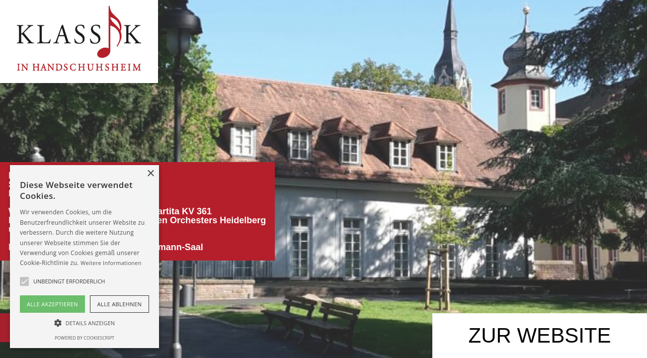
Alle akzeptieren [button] (52, 304)
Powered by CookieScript (84, 338)
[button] (84, 323)
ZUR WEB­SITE (539, 335)
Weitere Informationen (111, 263)
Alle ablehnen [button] (119, 304)
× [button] (150, 174)
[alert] (84, 256)
